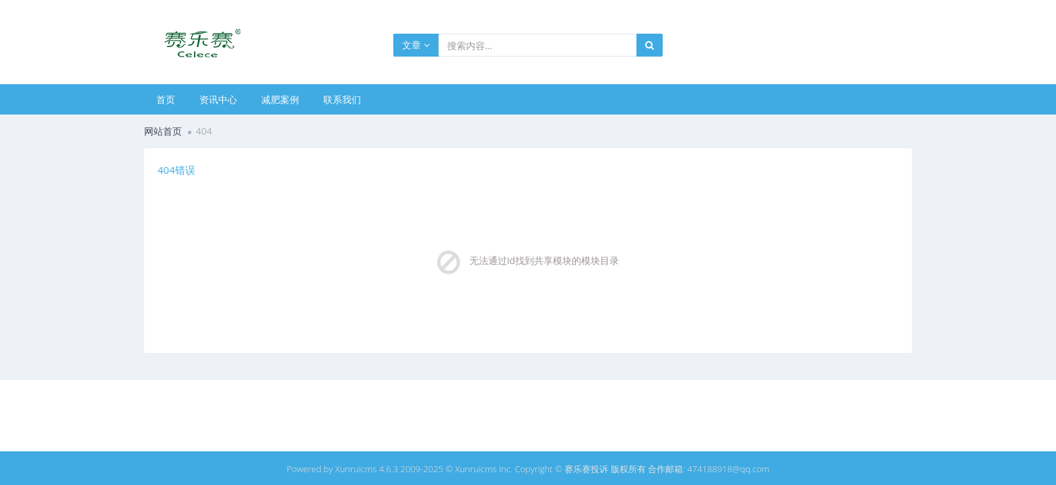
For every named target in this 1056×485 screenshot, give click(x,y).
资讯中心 (218, 99)
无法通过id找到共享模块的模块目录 (544, 260)
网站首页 (163, 131)
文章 (416, 44)
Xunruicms (356, 469)
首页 (165, 99)
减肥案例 (280, 99)
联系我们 (342, 99)
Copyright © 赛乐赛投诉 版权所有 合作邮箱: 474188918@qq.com (642, 469)
